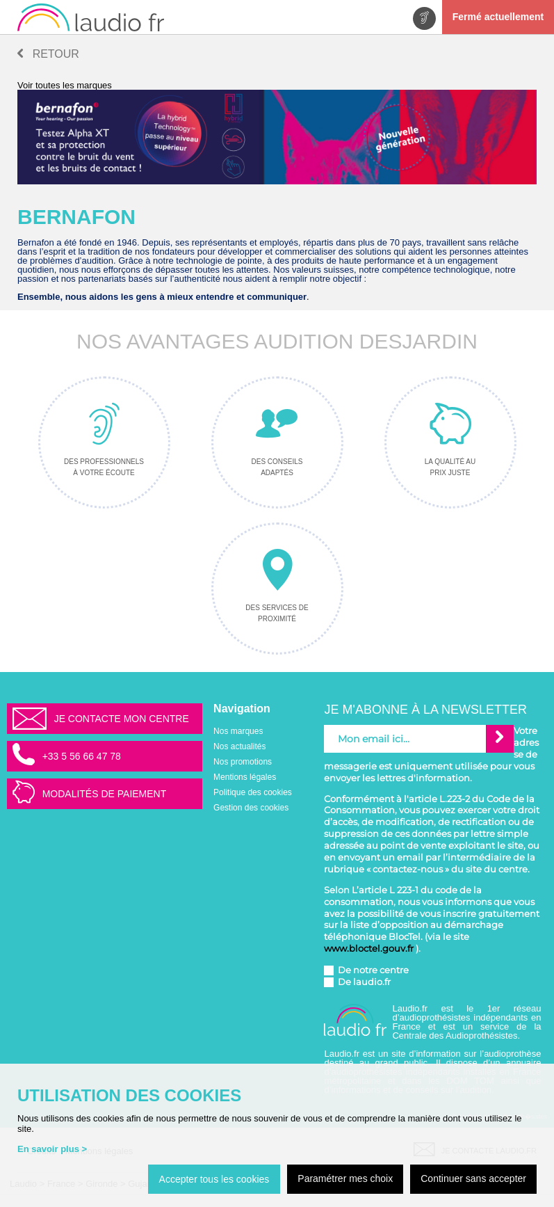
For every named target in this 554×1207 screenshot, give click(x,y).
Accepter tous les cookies (214, 1179)
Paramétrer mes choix (345, 1178)
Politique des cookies (252, 792)
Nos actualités (239, 746)
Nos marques (238, 731)
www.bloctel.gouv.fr (369, 948)
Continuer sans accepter (473, 1178)
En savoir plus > (52, 1149)
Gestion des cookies (250, 808)
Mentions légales (244, 777)
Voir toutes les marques (64, 85)
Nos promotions (242, 762)
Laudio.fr (416, 1008)
